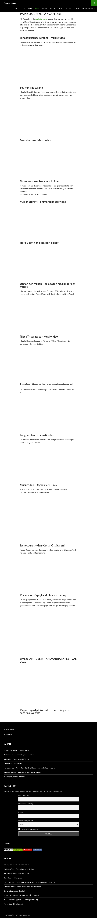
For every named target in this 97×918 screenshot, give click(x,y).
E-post (20, 812)
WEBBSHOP (16, 8)
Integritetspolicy (9, 915)
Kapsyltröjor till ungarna (13, 763)
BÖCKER (44, 8)
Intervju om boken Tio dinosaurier (16, 750)
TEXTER (68, 8)
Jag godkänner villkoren (30, 829)
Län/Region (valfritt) (25, 821)
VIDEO (37, 8)
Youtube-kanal (41, 19)
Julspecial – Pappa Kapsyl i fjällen (16, 759)
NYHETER (53, 8)
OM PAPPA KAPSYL (88, 8)
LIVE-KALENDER (9, 730)
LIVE (24, 8)
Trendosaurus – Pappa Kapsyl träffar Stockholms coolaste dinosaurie (29, 768)
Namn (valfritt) (23, 795)
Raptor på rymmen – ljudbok (14, 777)
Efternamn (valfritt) (25, 804)
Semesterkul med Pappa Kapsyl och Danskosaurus (22, 772)
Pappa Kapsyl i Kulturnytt (13, 904)
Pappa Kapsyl (10, 3)
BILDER (61, 8)
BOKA (30, 8)
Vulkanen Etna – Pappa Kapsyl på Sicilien (19, 755)
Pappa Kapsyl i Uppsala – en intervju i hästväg (21, 900)
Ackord (76, 8)
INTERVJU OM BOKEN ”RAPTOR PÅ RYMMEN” (22, 895)
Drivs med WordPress (23, 915)
